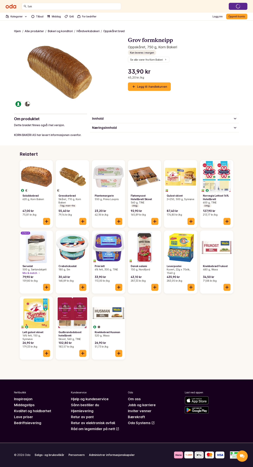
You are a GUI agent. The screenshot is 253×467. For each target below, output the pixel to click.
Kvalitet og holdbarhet (32, 411)
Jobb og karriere (142, 405)
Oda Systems (141, 423)
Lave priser (23, 417)
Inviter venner (139, 411)
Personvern (77, 455)
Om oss (134, 399)
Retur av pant (82, 417)
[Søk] (25, 6)
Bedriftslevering (27, 423)
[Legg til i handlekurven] (46, 221)
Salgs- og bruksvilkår (49, 455)
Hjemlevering (82, 411)
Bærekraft (136, 417)
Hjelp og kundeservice (90, 399)
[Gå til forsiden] (11, 6)
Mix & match (31, 272)
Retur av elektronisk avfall (93, 423)
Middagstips (24, 405)
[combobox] (73, 6)
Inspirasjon (23, 399)
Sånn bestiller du (85, 405)
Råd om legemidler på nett (95, 429)
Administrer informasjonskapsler (112, 455)
